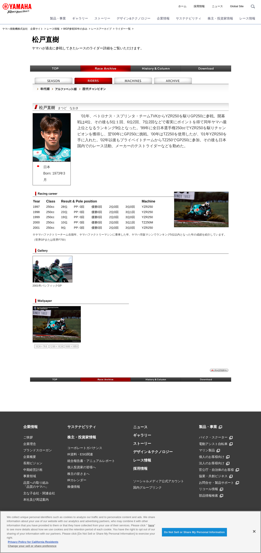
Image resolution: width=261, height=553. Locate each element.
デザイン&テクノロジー (134, 18)
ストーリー (102, 18)
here (151, 525)
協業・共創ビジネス (216, 476)
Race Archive (105, 68)
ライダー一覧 (123, 28)
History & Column (156, 68)
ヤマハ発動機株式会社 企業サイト (22, 28)
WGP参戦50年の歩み (75, 28)
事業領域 (29, 476)
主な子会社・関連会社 (39, 493)
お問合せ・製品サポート (219, 483)
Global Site (237, 6)
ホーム (182, 6)
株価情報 (73, 486)
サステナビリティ (188, 18)
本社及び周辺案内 (36, 499)
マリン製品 (209, 450)
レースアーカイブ (101, 28)
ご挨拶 (28, 437)
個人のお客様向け (214, 457)
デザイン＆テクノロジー (153, 452)
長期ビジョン (32, 463)
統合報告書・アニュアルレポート (91, 461)
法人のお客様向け (214, 463)
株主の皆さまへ (78, 473)
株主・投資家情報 (220, 18)
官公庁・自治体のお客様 (219, 470)
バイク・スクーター (216, 437)
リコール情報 (211, 489)
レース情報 (247, 18)
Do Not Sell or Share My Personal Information (194, 532)
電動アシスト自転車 (216, 444)
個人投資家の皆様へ (81, 467)
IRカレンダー (76, 480)
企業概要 (29, 457)
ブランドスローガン (37, 450)
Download (206, 68)
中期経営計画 (32, 469)
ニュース (217, 6)
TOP (55, 68)
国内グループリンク (147, 487)
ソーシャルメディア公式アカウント (158, 481)
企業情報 (163, 18)
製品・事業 (58, 18)
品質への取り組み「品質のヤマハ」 (36, 485)
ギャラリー (80, 18)
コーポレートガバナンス (84, 448)
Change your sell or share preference (32, 545)
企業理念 (29, 444)
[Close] (254, 531)
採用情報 (199, 6)
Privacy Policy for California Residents (33, 541)
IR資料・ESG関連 (80, 454)
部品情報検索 (211, 496)
